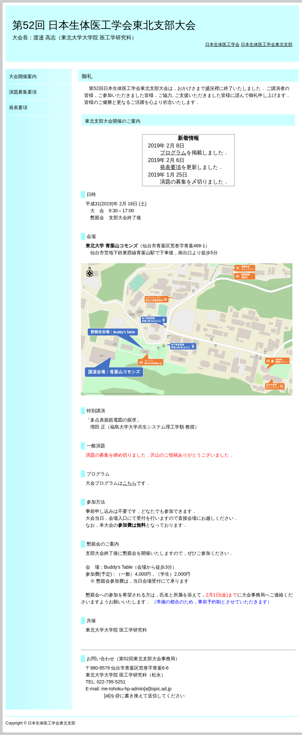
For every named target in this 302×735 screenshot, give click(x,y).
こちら (129, 483)
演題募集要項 (23, 92)
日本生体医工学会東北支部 (266, 44)
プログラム (173, 152)
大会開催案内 (23, 76)
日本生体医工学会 (222, 44)
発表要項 (170, 167)
